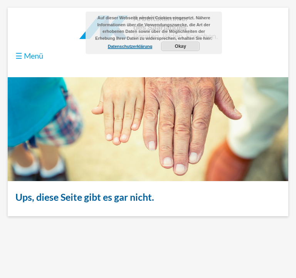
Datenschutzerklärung (130, 46)
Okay (180, 46)
